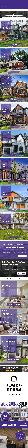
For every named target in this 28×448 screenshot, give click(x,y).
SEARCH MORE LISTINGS (14, 363)
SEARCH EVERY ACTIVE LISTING (14, 16)
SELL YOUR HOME (14, 14)
